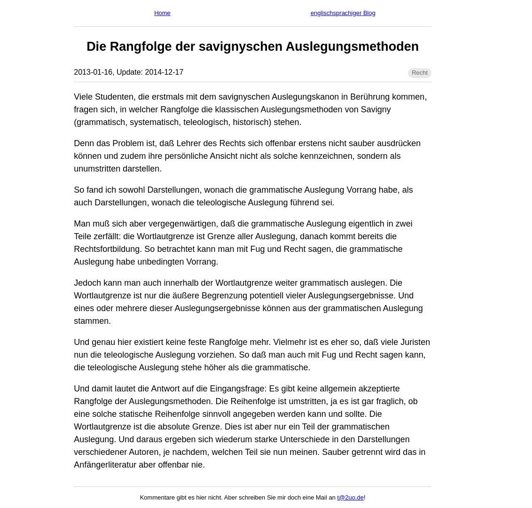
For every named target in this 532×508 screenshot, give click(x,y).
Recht (420, 72)
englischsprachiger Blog (343, 12)
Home (162, 12)
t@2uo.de (350, 497)
